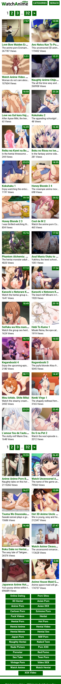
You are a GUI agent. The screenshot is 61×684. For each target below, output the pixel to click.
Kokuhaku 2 (38, 115)
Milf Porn (43, 636)
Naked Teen (43, 641)
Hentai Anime (17, 626)
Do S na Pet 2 (39, 433)
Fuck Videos (17, 616)
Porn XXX (43, 647)
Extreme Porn (43, 611)
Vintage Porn (18, 662)
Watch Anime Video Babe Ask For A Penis (26, 77)
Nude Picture (18, 647)
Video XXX (43, 662)
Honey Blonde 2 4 (42, 185)
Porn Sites (43, 595)
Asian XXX (43, 606)
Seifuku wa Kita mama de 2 (18, 327)
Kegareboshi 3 (40, 362)
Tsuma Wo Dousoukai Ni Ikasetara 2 (23, 514)
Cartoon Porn (17, 611)
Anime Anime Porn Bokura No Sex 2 (23, 478)
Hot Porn (43, 621)
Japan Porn (17, 636)
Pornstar (17, 652)
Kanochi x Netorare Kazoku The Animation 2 (27, 291)
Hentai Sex (43, 631)
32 (27, 13)
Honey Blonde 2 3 (12, 221)
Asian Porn (43, 601)
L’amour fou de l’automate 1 (18, 433)
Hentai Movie (17, 631)
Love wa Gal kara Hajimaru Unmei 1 (22, 115)
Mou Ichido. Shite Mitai (15, 397)
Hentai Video (43, 626)
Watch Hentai (43, 667)
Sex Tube (18, 657)
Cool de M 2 (39, 221)
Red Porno (43, 652)
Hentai (43, 616)
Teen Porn (43, 657)
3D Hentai (17, 601)
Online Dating (17, 595)
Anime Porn (17, 606)
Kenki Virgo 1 (39, 397)
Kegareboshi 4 (10, 362)
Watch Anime (17, 667)
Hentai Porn (17, 621)
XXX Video (30, 672)
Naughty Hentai (17, 641)
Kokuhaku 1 (9, 185)
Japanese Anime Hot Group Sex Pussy (24, 584)
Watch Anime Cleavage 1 (46, 546)
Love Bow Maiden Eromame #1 (20, 44)
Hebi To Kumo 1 (41, 327)
